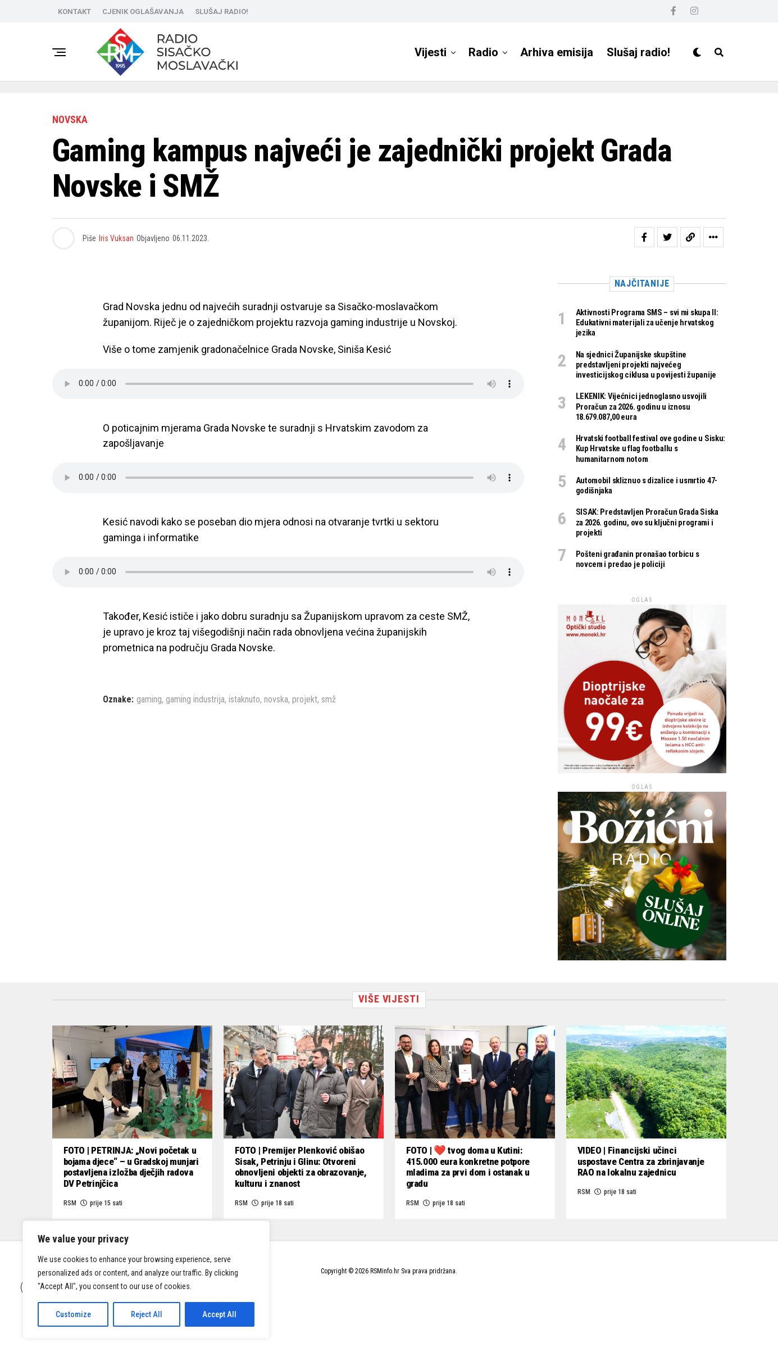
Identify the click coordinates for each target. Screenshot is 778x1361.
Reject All (146, 1314)
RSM (412, 1244)
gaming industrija (195, 699)
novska (276, 699)
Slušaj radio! (638, 52)
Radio (483, 52)
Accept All (219, 1314)
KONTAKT (74, 11)
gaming (149, 699)
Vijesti (431, 52)
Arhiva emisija (556, 52)
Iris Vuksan (116, 238)
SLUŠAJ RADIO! (221, 11)
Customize (73, 1314)
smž (328, 699)
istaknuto (244, 699)
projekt (304, 699)
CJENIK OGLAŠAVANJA (143, 11)
